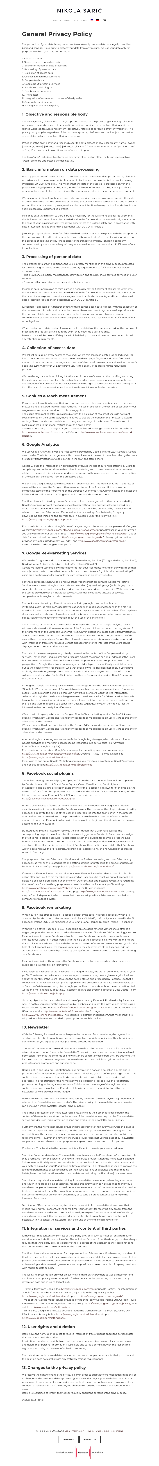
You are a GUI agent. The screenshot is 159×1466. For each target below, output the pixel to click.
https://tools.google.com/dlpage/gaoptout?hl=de (49, 519)
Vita (76, 20)
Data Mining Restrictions (109, 1431)
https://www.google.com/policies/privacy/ (45, 1296)
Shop (84, 20)
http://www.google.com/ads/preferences (101, 540)
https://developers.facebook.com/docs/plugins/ (48, 798)
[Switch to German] (98, 20)
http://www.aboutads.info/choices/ (41, 891)
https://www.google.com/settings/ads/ (101, 1296)
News (67, 20)
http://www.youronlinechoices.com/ (100, 891)
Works (57, 20)
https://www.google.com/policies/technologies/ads (50, 753)
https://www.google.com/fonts (78, 1288)
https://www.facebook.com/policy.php (43, 993)
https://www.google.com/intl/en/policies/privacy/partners (65, 529)
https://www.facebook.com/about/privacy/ (90, 866)
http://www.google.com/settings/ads (81, 537)
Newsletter (90, 1439)
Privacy (90, 1431)
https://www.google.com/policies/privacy (45, 757)
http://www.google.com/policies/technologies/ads (98, 533)
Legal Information (74, 1431)
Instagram (68, 1439)
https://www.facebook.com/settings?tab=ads (47, 887)
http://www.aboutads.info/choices (41, 432)
